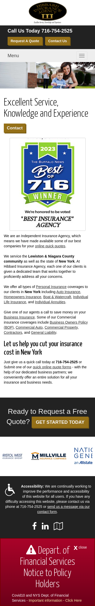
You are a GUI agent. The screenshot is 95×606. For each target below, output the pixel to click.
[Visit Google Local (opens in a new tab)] (58, 526)
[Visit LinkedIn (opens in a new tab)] (45, 526)
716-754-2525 (57, 31)
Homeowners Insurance (22, 297)
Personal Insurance (51, 287)
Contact (15, 128)
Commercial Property (61, 327)
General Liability (43, 332)
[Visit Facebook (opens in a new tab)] (34, 526)
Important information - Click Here (55, 600)
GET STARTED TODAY (60, 422)
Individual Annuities (50, 302)
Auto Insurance (68, 292)
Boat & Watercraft (57, 297)
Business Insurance (19, 317)
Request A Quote (25, 41)
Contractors (13, 332)
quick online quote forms (52, 367)
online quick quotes (50, 246)
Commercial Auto (29, 327)
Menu (13, 55)
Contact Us (57, 41)
